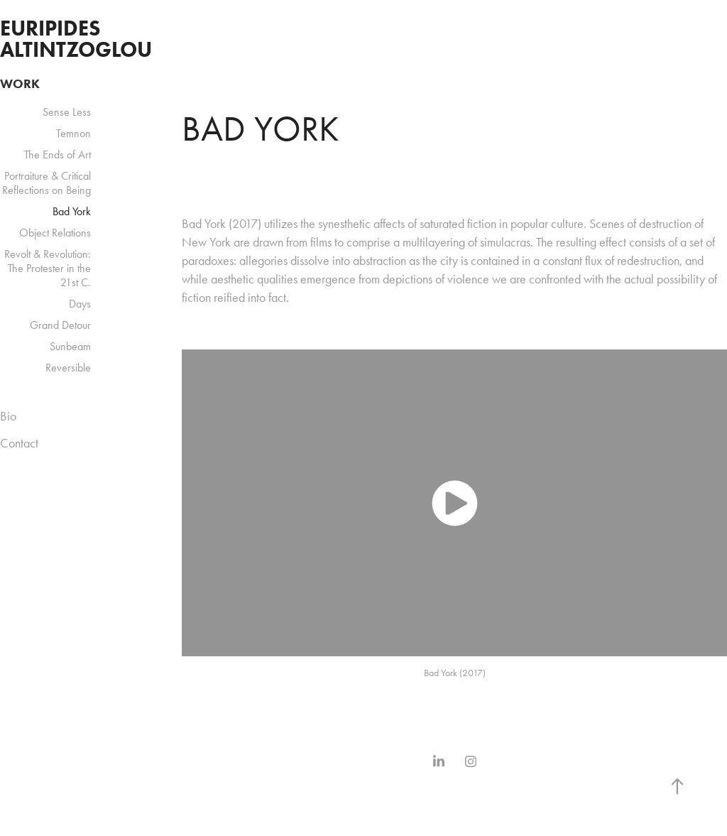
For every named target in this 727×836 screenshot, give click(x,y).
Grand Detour (60, 325)
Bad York (72, 211)
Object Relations (55, 232)
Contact (19, 443)
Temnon (73, 133)
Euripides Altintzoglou (76, 39)
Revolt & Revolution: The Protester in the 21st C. (47, 268)
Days (80, 303)
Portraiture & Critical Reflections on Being (46, 183)
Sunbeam (70, 346)
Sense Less (67, 112)
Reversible (68, 367)
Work (20, 84)
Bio (8, 416)
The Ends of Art (57, 154)
